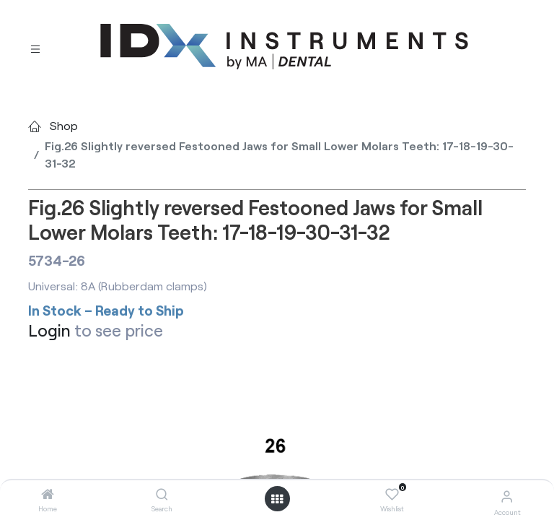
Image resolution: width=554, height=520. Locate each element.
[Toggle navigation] (35, 47)
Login (49, 330)
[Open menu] (277, 499)
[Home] (47, 494)
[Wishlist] (392, 494)
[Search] (162, 494)
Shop (64, 125)
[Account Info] (507, 496)
